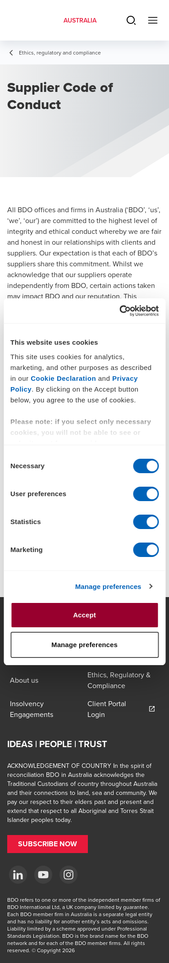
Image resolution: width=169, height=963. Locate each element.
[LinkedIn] (18, 874)
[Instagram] (68, 874)
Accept (84, 615)
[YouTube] (43, 874)
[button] (47, 844)
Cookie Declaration (63, 378)
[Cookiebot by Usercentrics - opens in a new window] (120, 311)
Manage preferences (108, 586)
